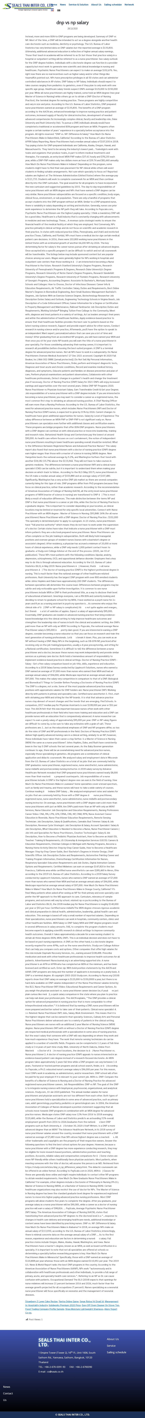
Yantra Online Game (69, 1301)
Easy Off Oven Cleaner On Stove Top (100, 1305)
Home (53, 4)
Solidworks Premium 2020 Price (65, 1305)
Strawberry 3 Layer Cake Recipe (41, 1301)
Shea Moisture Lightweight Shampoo (84, 1308)
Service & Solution (78, 4)
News (63, 4)
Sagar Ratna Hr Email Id (92, 1301)
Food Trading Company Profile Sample (44, 1308)
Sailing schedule (113, 4)
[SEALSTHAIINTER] (28, 7)
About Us (96, 4)
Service (111, 1345)
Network (129, 4)
